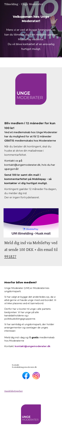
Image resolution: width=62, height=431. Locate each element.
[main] (31, 18)
